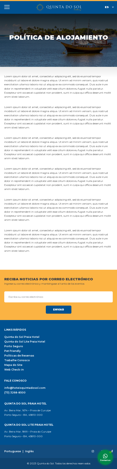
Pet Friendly (12, 351)
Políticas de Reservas (19, 355)
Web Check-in (14, 369)
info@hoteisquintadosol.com (24, 388)
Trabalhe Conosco (17, 360)
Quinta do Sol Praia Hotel (21, 337)
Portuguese (12, 451)
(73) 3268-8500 (15, 392)
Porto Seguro (13, 346)
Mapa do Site (13, 365)
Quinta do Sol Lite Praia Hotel (24, 341)
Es (109, 7)
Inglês (29, 451)
